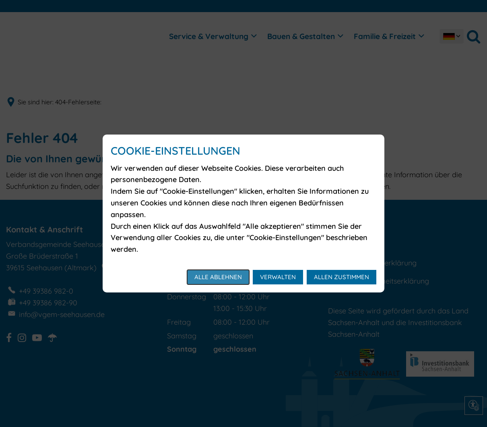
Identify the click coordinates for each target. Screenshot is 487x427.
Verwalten (278, 277)
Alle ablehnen (218, 277)
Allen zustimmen (341, 277)
